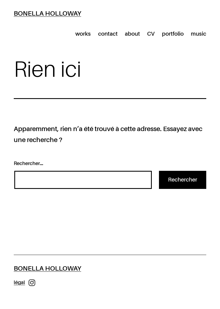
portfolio (173, 34)
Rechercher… (28, 163)
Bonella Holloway (47, 13)
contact (108, 34)
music (198, 34)
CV (151, 34)
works (83, 34)
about (132, 34)
